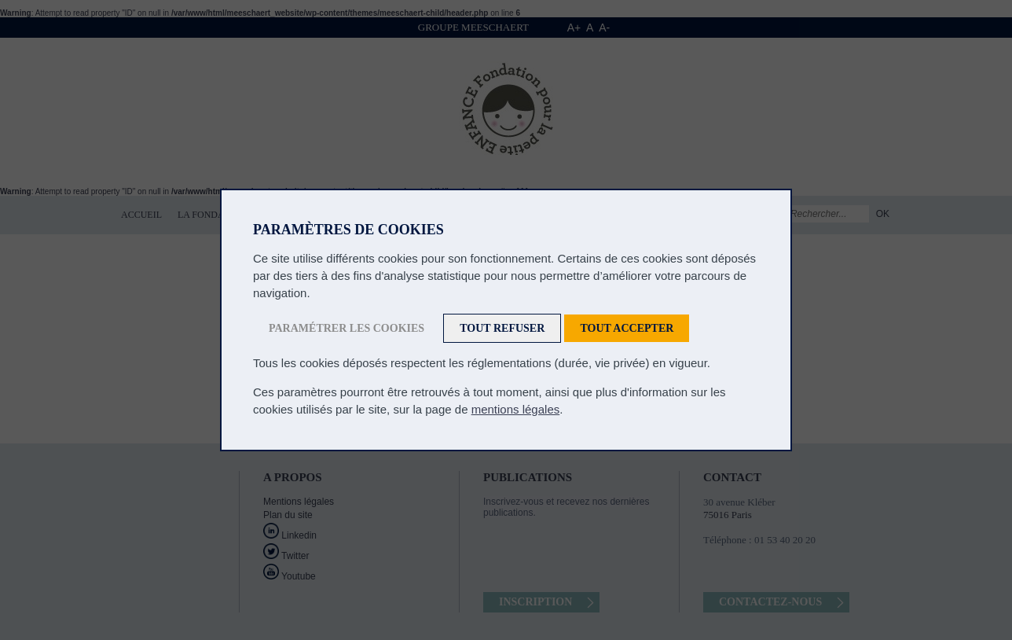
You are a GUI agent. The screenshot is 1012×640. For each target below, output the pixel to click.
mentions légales (515, 409)
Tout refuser (502, 328)
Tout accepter (626, 328)
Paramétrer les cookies (346, 328)
